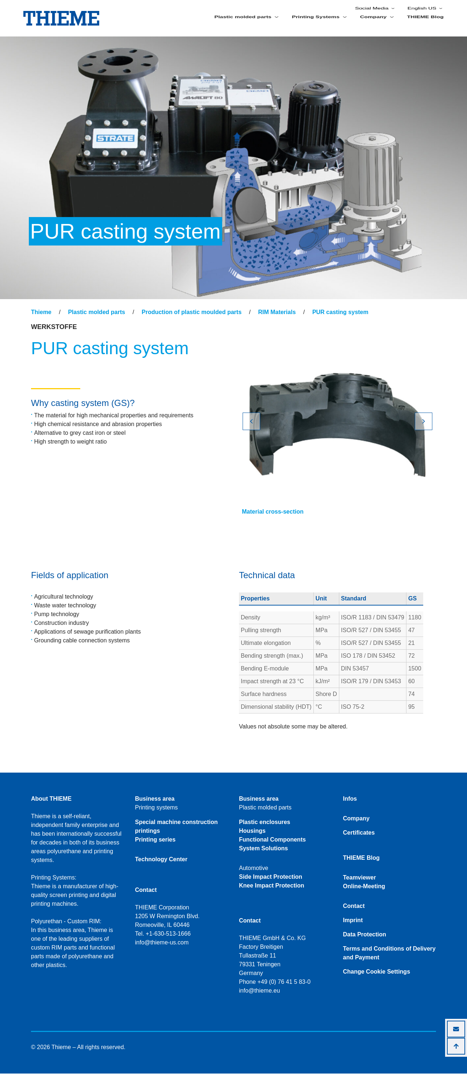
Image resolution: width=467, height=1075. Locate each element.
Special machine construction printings (176, 827)
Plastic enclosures (264, 823)
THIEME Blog (425, 25)
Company (356, 820)
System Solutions (263, 850)
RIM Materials (277, 313)
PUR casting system (340, 313)
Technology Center (161, 861)
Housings (252, 832)
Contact (354, 907)
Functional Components (272, 841)
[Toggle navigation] (35, 307)
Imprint (353, 922)
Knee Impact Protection (271, 887)
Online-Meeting (364, 888)
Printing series (155, 841)
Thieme (41, 313)
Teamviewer (359, 879)
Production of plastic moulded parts (192, 313)
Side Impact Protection (270, 878)
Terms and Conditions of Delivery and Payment (389, 954)
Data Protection (364, 936)
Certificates (359, 834)
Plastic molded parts (96, 313)
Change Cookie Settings (376, 973)
